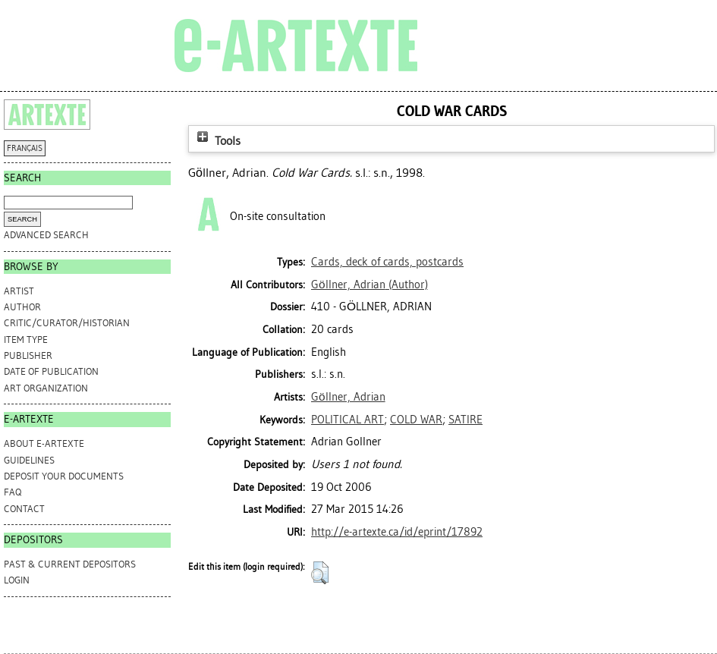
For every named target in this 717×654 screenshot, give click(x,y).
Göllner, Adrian (348, 397)
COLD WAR (416, 419)
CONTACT (24, 508)
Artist (19, 291)
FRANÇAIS (24, 148)
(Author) (369, 284)
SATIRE (465, 419)
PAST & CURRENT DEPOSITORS (70, 564)
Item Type (26, 339)
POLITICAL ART (347, 419)
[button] (319, 573)
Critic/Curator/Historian (67, 323)
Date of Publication (51, 371)
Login (17, 580)
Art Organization (46, 388)
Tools (217, 141)
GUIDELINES (29, 460)
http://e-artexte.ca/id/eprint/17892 (397, 532)
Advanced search (46, 235)
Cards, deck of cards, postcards (387, 262)
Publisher (28, 355)
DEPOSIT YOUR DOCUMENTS (64, 476)
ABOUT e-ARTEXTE (44, 443)
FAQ (12, 492)
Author (22, 307)
